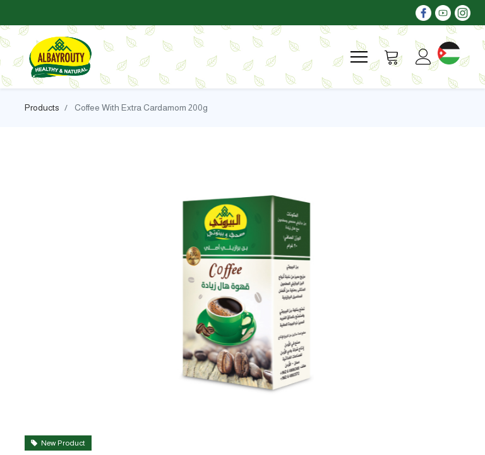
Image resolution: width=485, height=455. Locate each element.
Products (42, 107)
